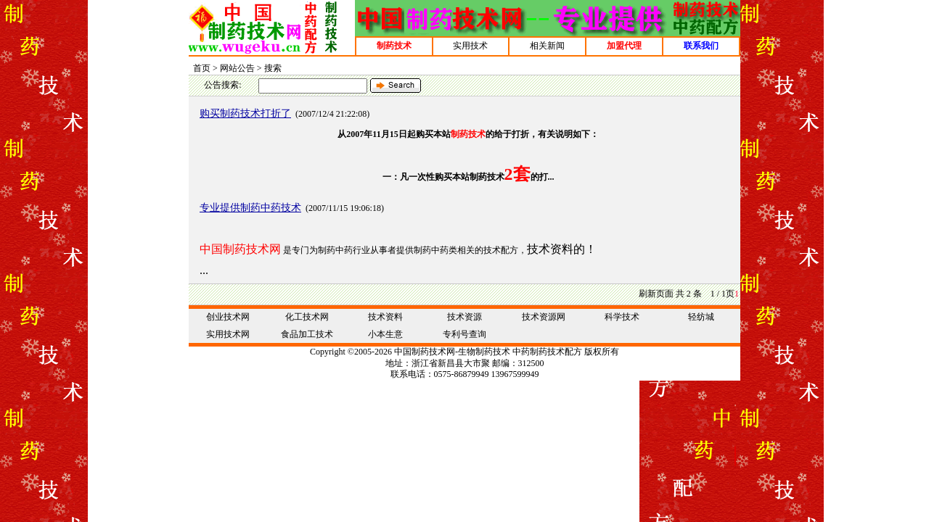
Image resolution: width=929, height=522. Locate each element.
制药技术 (429, 352)
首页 (201, 68)
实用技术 (470, 46)
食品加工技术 (307, 334)
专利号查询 (464, 334)
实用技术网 (228, 334)
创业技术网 (228, 317)
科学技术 (622, 317)
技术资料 (385, 317)
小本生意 (385, 334)
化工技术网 (307, 317)
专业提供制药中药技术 (250, 207)
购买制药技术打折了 (245, 113)
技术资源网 (543, 317)
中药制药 (529, 352)
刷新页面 (656, 294)
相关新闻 (547, 46)
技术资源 (464, 317)
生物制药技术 (484, 352)
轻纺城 (701, 317)
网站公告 (237, 68)
